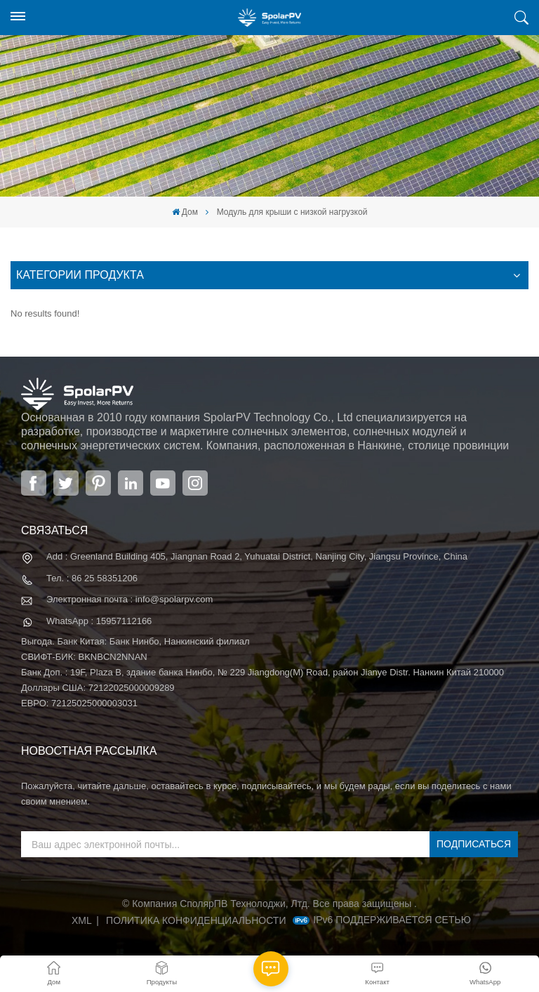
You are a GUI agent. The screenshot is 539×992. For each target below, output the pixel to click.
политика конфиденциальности (196, 920)
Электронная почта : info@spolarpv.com (129, 599)
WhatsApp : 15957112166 (99, 621)
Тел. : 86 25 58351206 (92, 578)
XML (82, 920)
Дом (185, 212)
